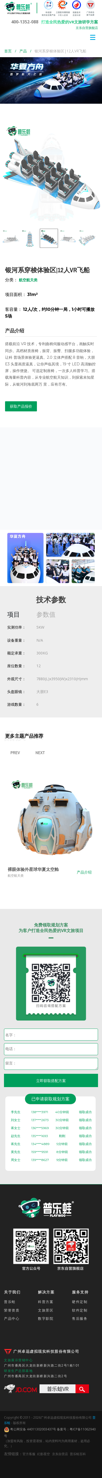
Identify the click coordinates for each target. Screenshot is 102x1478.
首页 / (11, 50)
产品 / (27, 50)
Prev (15, 752)
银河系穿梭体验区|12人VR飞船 (60, 50)
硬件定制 (79, 1301)
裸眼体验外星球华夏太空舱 (37, 869)
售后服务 (79, 1318)
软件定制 (79, 1310)
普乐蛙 (10, 1301)
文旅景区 (45, 1310)
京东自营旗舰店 (87, 28)
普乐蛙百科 (78, 1454)
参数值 (46, 614)
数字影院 (45, 1318)
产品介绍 (88, 872)
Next (40, 752)
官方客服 (29, 1454)
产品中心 (11, 1318)
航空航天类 (20, 876)
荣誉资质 (11, 1310)
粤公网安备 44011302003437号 (30, 1429)
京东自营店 (60, 1454)
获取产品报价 (21, 406)
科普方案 (45, 1301)
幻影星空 (43, 1454)
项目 (13, 614)
